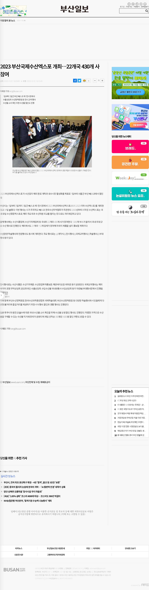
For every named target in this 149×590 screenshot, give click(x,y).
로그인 (122, 6)
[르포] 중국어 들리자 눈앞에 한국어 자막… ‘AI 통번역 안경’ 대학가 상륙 (34, 486)
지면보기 (137, 6)
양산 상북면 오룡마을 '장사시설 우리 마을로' (23, 491)
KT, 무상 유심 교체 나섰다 (126, 400)
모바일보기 (145, 6)
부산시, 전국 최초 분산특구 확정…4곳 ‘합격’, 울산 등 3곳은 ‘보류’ (32, 482)
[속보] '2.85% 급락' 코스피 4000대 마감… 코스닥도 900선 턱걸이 (32, 496)
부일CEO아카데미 (93, 548)
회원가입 (129, 6)
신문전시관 (18, 554)
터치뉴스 (18, 548)
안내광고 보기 (130, 548)
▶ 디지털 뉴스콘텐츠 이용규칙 (9, 471)
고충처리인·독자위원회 (56, 554)
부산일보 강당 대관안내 (56, 548)
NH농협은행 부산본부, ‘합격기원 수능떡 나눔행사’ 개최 (28, 500)
